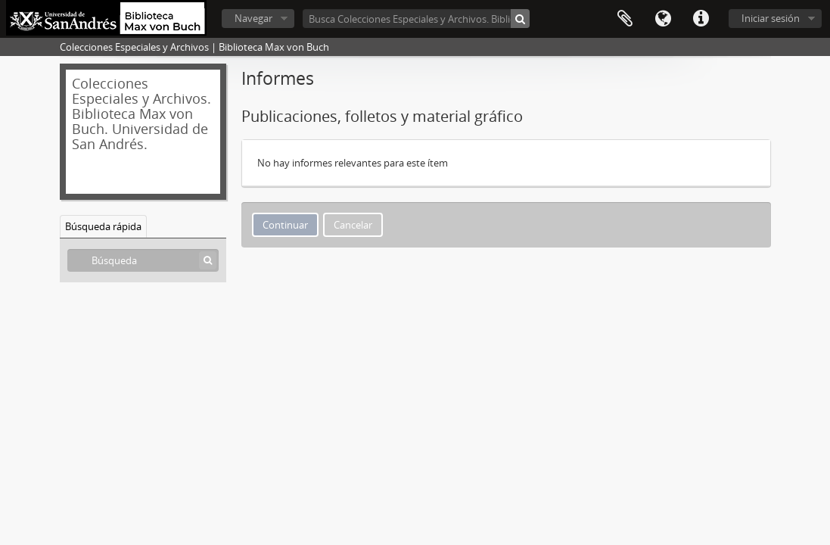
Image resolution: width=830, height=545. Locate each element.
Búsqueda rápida (103, 226)
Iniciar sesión (770, 18)
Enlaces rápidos (701, 19)
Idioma (663, 19)
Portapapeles (625, 19)
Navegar (253, 18)
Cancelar (353, 225)
